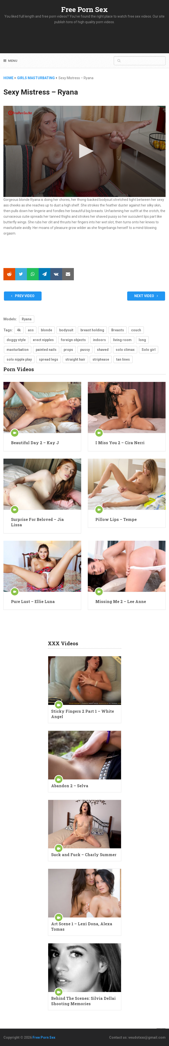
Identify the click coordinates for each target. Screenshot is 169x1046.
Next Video (146, 296)
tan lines (123, 359)
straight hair (75, 359)
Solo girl (149, 350)
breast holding (92, 330)
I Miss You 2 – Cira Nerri (120, 442)
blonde (46, 330)
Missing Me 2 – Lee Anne (120, 601)
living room (122, 340)
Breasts (117, 330)
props (68, 350)
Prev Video (22, 296)
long (142, 340)
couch (136, 330)
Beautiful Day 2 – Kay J (35, 442)
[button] (84, 151)
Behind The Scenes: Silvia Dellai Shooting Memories (83, 1001)
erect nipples (43, 340)
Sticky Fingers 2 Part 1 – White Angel (82, 714)
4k (19, 330)
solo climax (125, 350)
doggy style (16, 340)
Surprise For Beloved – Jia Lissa (37, 522)
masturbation (18, 350)
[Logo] (20, 113)
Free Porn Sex (84, 9)
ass (31, 330)
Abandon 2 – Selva (69, 785)
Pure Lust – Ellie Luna (33, 601)
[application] (84, 151)
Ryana (27, 319)
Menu (12, 61)
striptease (100, 359)
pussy (85, 350)
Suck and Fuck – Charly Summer (83, 854)
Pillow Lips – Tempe (116, 519)
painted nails (46, 350)
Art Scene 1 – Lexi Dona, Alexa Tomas (81, 926)
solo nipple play (19, 359)
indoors (99, 340)
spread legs (48, 359)
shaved (103, 350)
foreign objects (73, 340)
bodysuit (66, 330)
